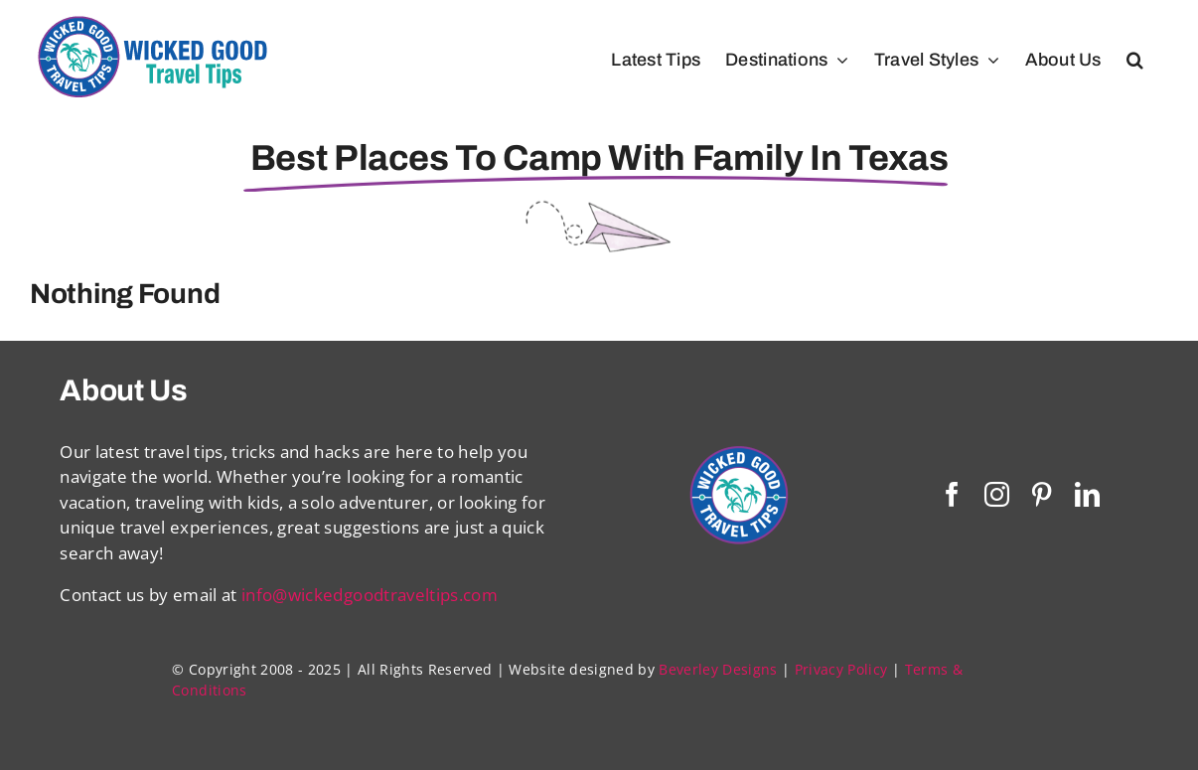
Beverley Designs (718, 669)
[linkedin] (1087, 494)
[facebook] (952, 494)
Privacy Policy (841, 669)
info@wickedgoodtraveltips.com (369, 594)
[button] (1134, 59)
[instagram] (996, 494)
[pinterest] (1041, 494)
